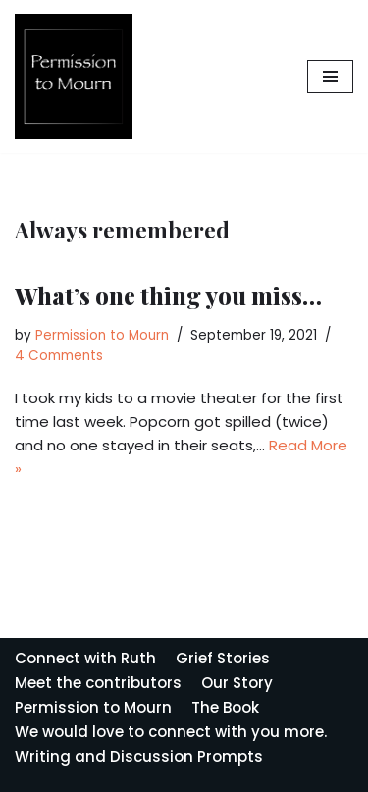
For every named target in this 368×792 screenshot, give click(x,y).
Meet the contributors (98, 682)
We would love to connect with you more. (171, 731)
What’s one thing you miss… (168, 295)
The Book (225, 707)
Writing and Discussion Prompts (139, 756)
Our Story (237, 682)
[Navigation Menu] (330, 76)
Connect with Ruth (85, 658)
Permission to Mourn (102, 335)
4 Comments (59, 355)
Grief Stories (223, 658)
